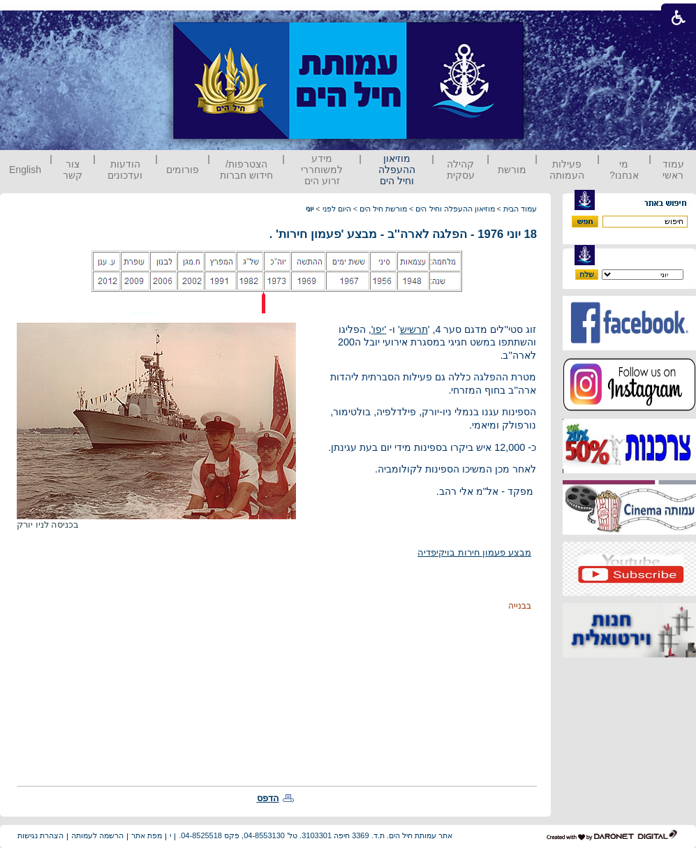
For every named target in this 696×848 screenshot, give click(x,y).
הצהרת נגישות (40, 835)
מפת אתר (146, 835)
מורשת (512, 169)
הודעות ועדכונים (125, 169)
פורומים (182, 169)
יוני (309, 208)
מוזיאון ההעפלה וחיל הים (396, 169)
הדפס (268, 798)
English (25, 169)
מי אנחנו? (624, 169)
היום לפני (337, 208)
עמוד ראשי (673, 169)
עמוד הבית (520, 208)
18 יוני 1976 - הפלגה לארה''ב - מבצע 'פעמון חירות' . (403, 234)
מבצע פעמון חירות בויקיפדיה (474, 552)
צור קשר (72, 169)
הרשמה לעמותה (97, 835)
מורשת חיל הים (383, 208)
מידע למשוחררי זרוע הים (322, 169)
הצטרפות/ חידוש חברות (246, 169)
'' (379, 329)
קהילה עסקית (461, 169)
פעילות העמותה (566, 169)
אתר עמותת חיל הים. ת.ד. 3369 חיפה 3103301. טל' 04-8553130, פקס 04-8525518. (315, 835)
